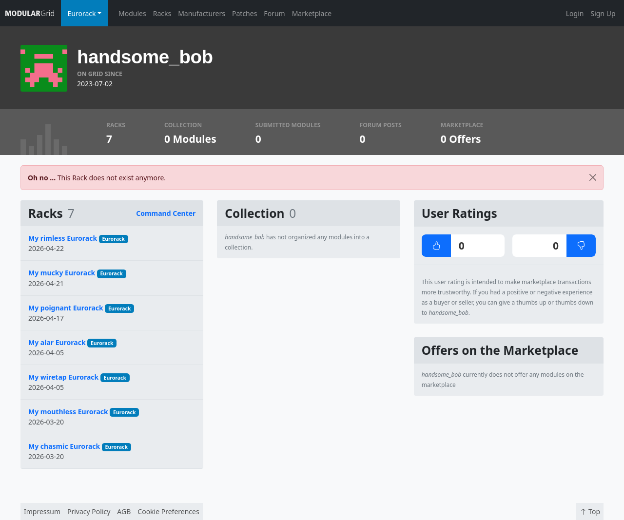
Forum (274, 13)
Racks (162, 13)
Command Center (165, 213)
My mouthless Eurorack (68, 411)
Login (575, 13)
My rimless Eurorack (62, 238)
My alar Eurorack (57, 342)
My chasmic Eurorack (64, 446)
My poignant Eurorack (65, 307)
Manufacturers (201, 13)
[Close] (593, 178)
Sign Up (602, 13)
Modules (132, 13)
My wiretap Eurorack (63, 377)
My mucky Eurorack (61, 272)
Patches (244, 13)
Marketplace (312, 13)
